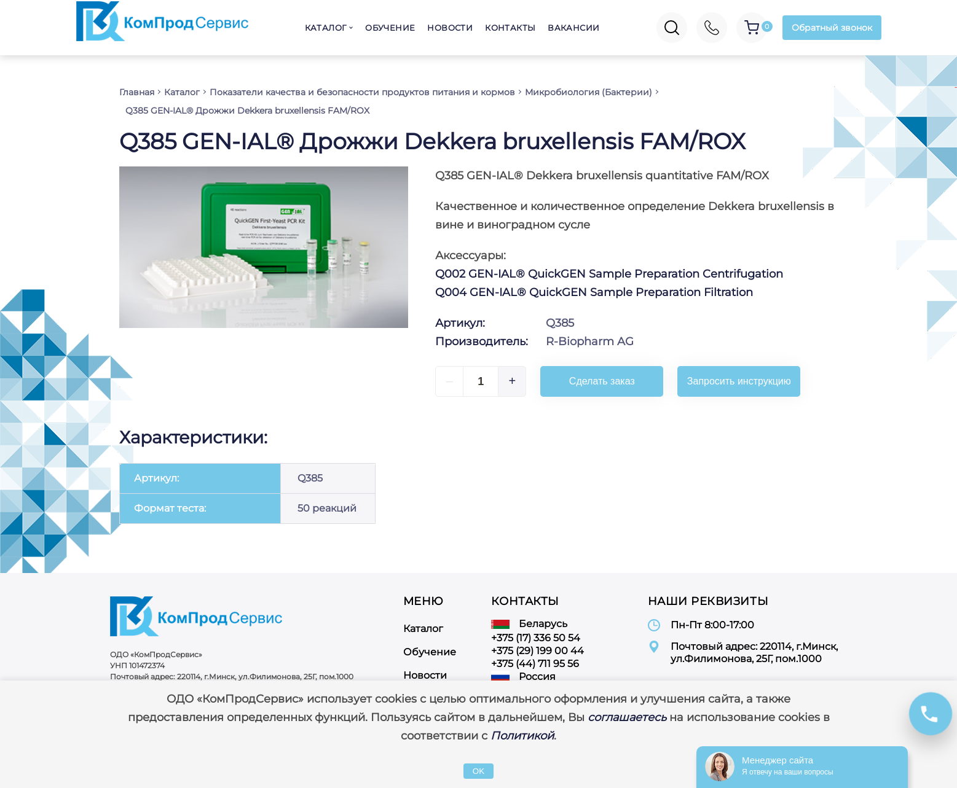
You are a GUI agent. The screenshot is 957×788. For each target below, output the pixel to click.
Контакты (510, 28)
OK (478, 771)
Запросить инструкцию (739, 381)
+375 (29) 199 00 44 (537, 651)
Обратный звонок (832, 27)
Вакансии (573, 28)
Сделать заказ (602, 381)
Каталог (326, 28)
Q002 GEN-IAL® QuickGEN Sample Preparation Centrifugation (609, 274)
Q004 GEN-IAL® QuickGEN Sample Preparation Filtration (594, 292)
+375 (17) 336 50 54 (535, 638)
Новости (450, 28)
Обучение (390, 28)
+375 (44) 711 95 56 (535, 663)
